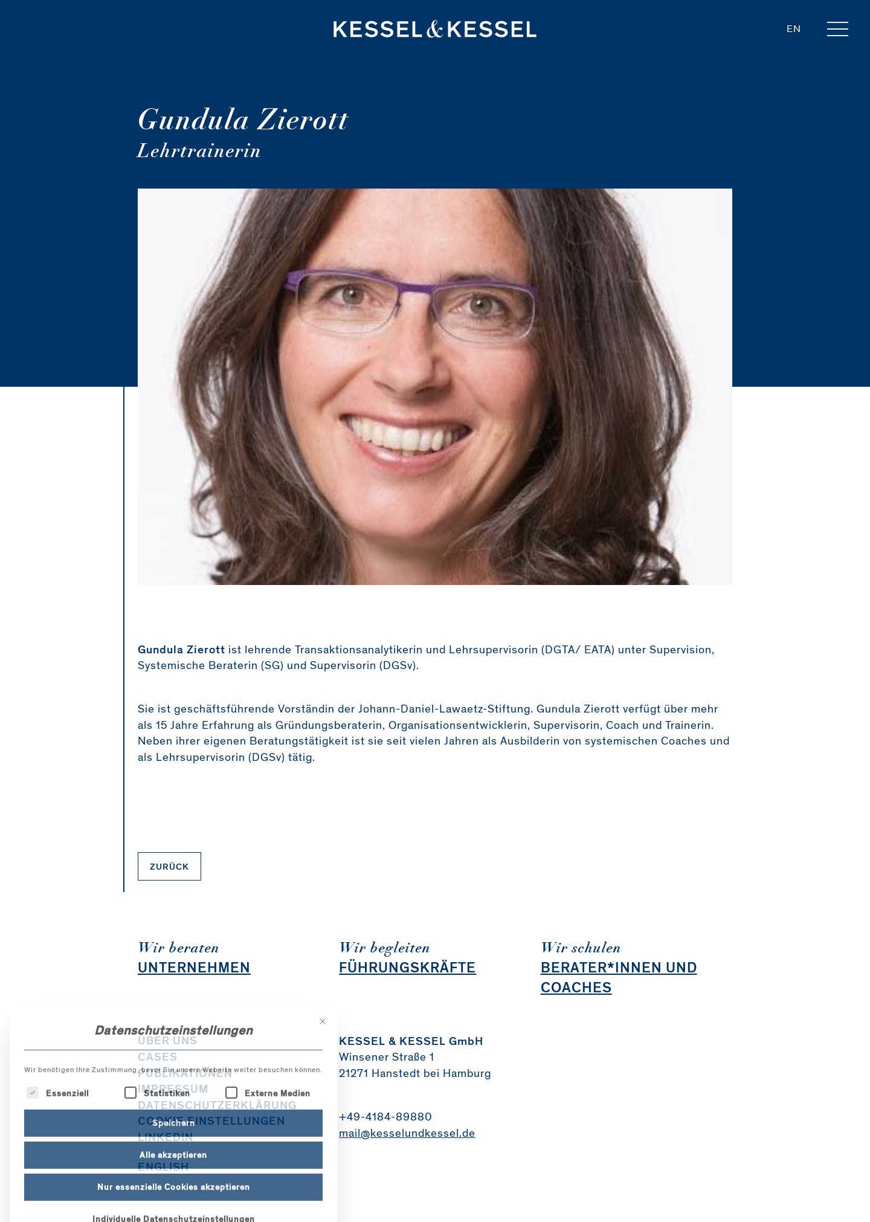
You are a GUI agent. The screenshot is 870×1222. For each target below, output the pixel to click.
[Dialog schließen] (322, 1085)
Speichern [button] (173, 1187)
